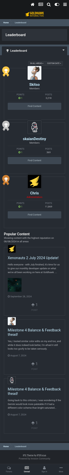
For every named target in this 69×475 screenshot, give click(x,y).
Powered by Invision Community (34, 458)
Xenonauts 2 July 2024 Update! (33, 258)
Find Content (34, 106)
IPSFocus (41, 455)
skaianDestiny (34, 139)
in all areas (36, 63)
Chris (34, 193)
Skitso (34, 84)
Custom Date (54, 63)
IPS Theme (28, 455)
